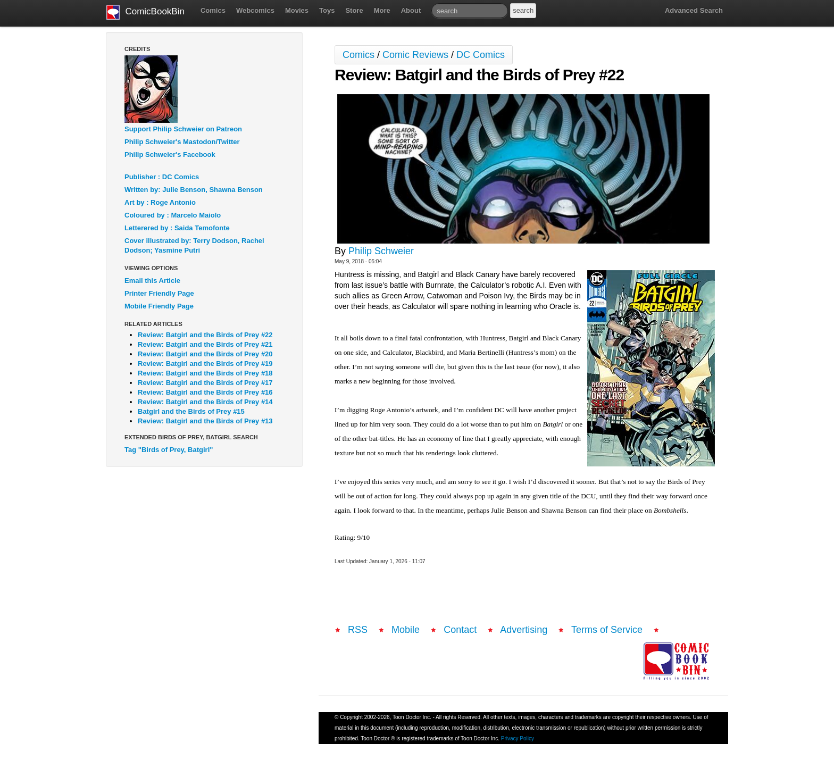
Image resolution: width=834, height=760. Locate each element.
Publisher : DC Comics (161, 177)
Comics (213, 10)
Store (354, 10)
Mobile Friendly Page (159, 306)
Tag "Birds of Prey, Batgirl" (168, 450)
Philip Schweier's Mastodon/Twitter (182, 142)
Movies (296, 10)
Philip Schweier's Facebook (169, 154)
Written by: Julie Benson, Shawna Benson (193, 190)
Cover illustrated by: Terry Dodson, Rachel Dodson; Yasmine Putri (194, 245)
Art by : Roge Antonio (160, 202)
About (411, 10)
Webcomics (255, 10)
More (382, 10)
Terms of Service (607, 629)
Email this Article (152, 281)
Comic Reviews (415, 54)
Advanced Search (694, 10)
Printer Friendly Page (159, 293)
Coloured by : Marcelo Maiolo (172, 215)
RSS (358, 629)
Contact (460, 629)
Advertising (523, 629)
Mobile (405, 629)
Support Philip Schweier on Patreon (183, 129)
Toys (327, 10)
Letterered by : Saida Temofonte (177, 228)
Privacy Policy (517, 738)
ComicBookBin (145, 12)
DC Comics (480, 54)
